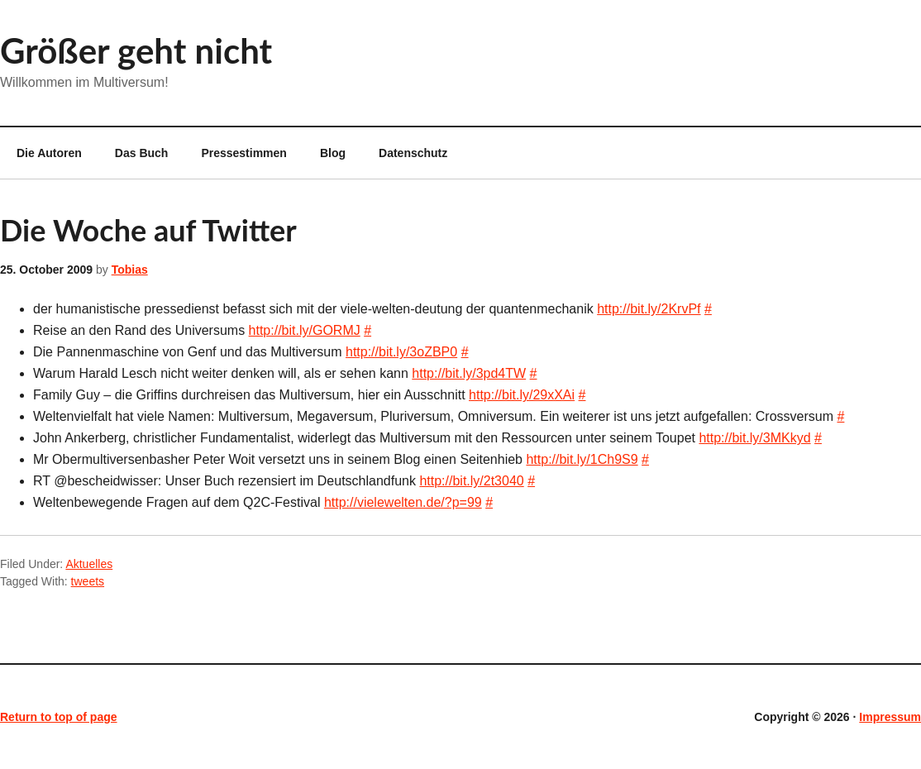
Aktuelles (88, 564)
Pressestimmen (244, 153)
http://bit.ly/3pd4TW (469, 373)
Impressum (890, 717)
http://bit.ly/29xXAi (522, 395)
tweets (87, 581)
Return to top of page (58, 717)
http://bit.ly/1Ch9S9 (581, 459)
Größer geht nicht (136, 50)
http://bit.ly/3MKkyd (754, 438)
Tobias (130, 269)
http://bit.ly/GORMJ (304, 330)
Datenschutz (413, 153)
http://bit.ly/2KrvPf (648, 309)
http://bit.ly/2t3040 (471, 481)
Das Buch (142, 153)
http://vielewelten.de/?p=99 (403, 502)
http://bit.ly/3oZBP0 (401, 352)
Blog (333, 153)
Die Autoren (41, 153)
